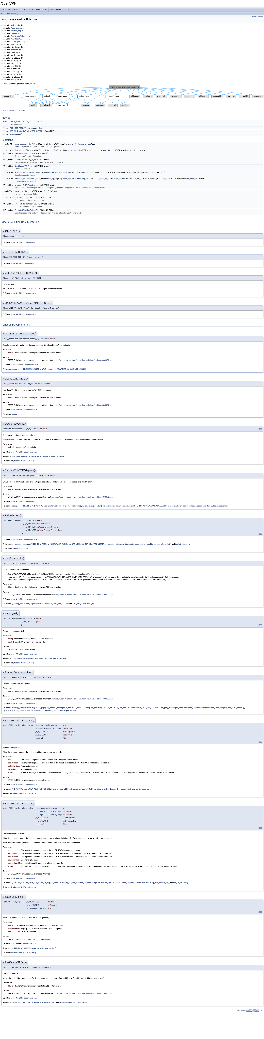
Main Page (7, 9)
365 (17, 998)
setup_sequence (21, 144)
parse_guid (19, 191)
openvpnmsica (11, 13)
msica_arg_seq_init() (128, 506)
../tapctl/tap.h (20, 41)
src (2, 13)
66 (17, 314)
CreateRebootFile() (27, 708)
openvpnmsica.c (30, 242)
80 (17, 944)
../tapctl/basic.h (21, 36)
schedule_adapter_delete (24, 179)
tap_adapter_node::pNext (114, 544)
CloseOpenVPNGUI (22, 160)
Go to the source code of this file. (14, 111)
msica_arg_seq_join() (48, 948)
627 (17, 501)
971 (17, 703)
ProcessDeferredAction (24, 204)
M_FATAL (43, 544)
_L (13, 604)
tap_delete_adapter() (236, 708)
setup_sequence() (221, 506)
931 (17, 654)
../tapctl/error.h (21, 39)
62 (17, 293)
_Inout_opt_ (67, 172)
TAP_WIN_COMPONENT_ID (83, 604)
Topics (30, 9)
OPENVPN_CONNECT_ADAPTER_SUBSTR (26, 131)
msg (49, 369)
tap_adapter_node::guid (21, 544)
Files (69, 9)
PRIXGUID (64, 658)
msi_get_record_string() (72, 506)
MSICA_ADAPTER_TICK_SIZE (21, 122)
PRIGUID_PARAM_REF (47, 658)
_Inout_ (38, 172)
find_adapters (20, 150)
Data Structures (57, 9)
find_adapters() (32, 604)
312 (17, 599)
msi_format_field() (55, 506)
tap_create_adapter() (219, 708)
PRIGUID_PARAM (107, 883)
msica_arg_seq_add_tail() (92, 506)
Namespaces (41, 9)
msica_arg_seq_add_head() (62, 789)
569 (17, 878)
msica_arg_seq (85, 144)
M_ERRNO (32, 456)
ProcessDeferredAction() (24, 461)
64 (17, 263)
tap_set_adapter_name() (66, 710)
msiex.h (15, 33)
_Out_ (45, 191)
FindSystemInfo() (21, 549)
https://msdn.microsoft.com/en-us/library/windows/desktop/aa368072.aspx (83, 360)
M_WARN (43, 369)
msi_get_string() (96, 708)
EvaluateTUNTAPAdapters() (25, 793)
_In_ (30, 144)
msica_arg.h (17, 31)
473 (17, 784)
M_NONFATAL (42, 456)
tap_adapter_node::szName (200, 708)
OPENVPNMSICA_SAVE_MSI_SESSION (70, 369)
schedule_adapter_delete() (199, 506)
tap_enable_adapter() (11, 710)
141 (17, 540)
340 (17, 410)
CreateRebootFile (21, 198)
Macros (254, 17)
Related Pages (19, 9)
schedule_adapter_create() (178, 506)
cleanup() (15, 708)
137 (17, 242)
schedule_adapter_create (24, 172)
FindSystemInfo (21, 153)
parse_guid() (163, 708)
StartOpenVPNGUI (22, 166)
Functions (260, 17)
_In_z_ (51, 144)
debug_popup (15, 134)
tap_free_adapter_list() (162, 544)
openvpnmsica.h (19, 28)
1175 (18, 365)
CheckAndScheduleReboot (25, 210)
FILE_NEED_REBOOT (18, 128)
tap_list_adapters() (182, 544)
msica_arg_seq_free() (111, 506)
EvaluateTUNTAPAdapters (25, 185)
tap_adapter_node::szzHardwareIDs (139, 544)
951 (17, 452)
